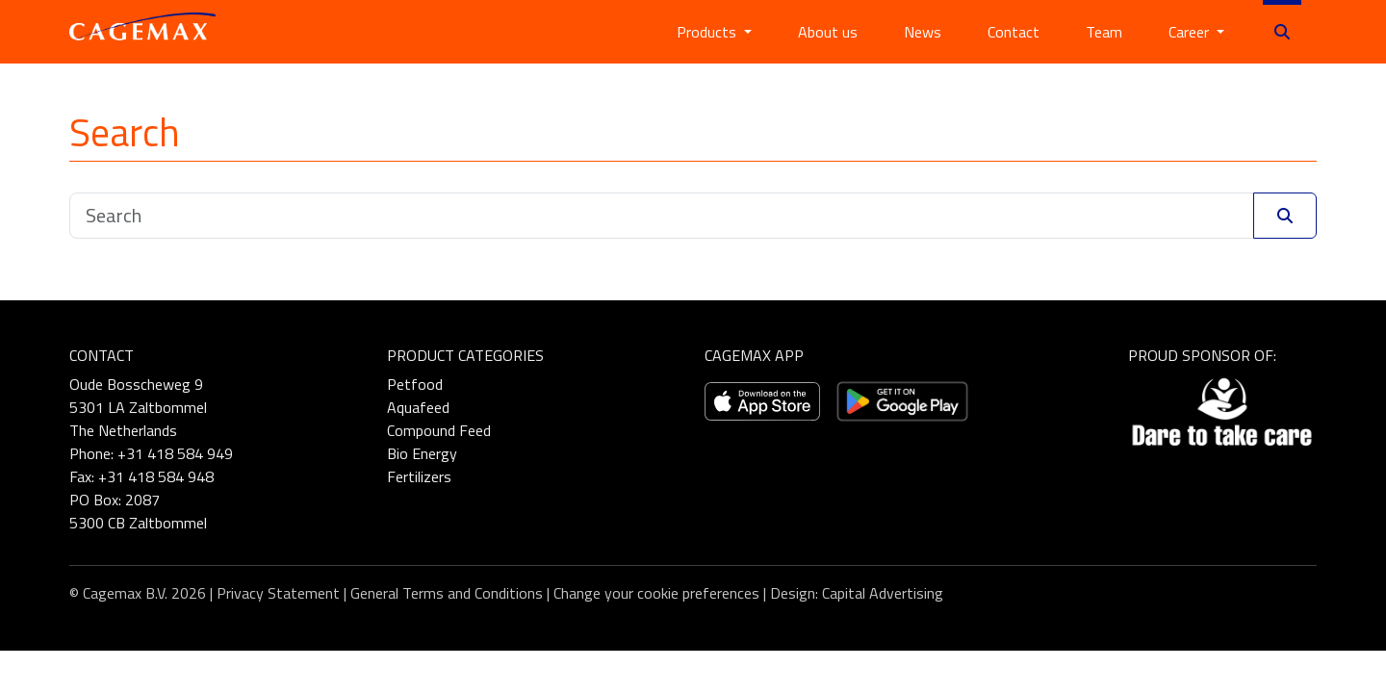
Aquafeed (418, 407)
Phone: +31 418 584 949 (151, 453)
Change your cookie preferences (656, 592)
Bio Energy (422, 453)
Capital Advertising (882, 592)
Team (1104, 31)
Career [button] (1190, 31)
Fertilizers (419, 476)
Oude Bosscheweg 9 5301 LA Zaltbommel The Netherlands (138, 407)
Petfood (415, 384)
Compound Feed (439, 430)
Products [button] (708, 31)
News (922, 31)
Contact (1014, 31)
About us (828, 31)
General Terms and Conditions (446, 592)
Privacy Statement (278, 592)
